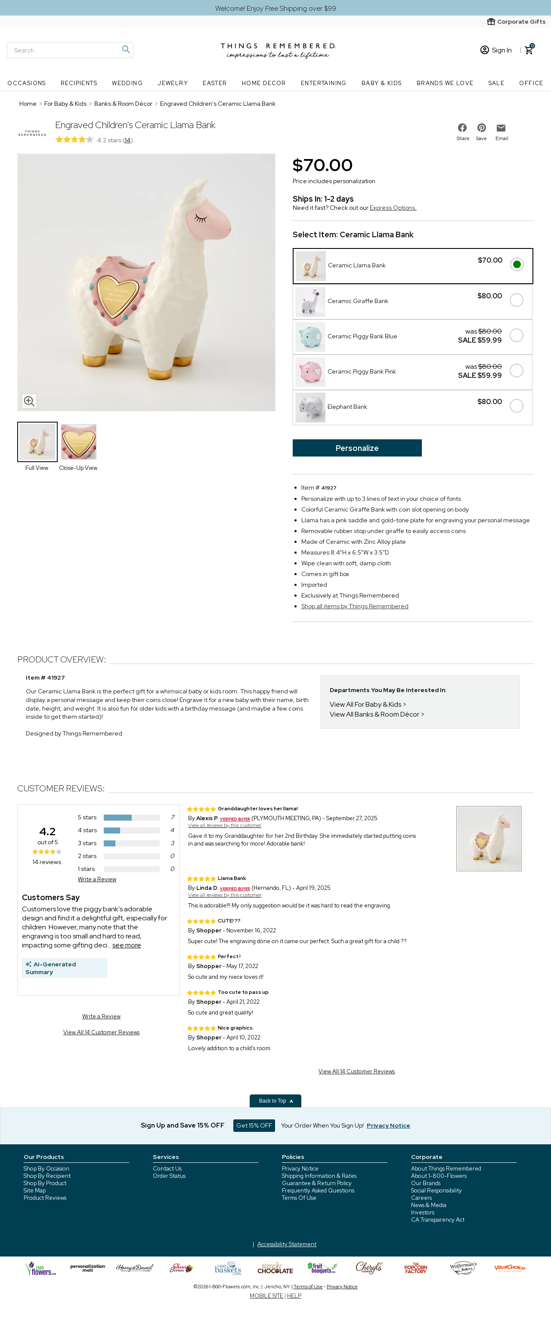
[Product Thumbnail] (37, 442)
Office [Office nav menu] (531, 83)
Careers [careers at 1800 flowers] (421, 1197)
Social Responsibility (436, 1190)
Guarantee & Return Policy (317, 1183)
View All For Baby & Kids (365, 704)
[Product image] (146, 283)
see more (126, 945)
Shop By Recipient (47, 1176)
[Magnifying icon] (125, 49)
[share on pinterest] (481, 127)
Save (481, 138)
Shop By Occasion (46, 1168)
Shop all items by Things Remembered (355, 606)
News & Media (428, 1205)
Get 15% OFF (254, 1125)
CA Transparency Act (437, 1219)
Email (501, 138)
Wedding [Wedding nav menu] (127, 83)
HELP (294, 1295)
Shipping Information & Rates (319, 1176)
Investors (422, 1212)
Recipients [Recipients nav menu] (79, 83)
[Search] (70, 50)
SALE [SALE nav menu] (497, 83)
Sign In (496, 50)
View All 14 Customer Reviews (101, 1032)
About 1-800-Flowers (439, 1176)
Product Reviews (45, 1197)
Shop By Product (45, 1183)
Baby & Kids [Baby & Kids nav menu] (382, 83)
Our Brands (425, 1183)
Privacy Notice (300, 1168)
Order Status (169, 1176)
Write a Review (97, 879)
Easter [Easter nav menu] (215, 83)
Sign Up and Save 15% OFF (183, 1125)
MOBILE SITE (266, 1295)
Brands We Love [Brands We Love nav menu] (445, 83)
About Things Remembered (446, 1168)
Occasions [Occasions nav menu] (26, 83)
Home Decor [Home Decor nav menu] (264, 83)
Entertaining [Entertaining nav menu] (324, 83)
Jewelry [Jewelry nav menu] (173, 83)
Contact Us (167, 1168)
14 (127, 140)
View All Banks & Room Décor (374, 714)
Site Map (35, 1190)
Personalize (357, 448)
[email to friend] (501, 128)
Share (463, 138)
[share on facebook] (462, 127)
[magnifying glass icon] (29, 401)
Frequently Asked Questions (318, 1190)
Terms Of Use (299, 1197)
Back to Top (276, 1101)
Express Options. (393, 207)
